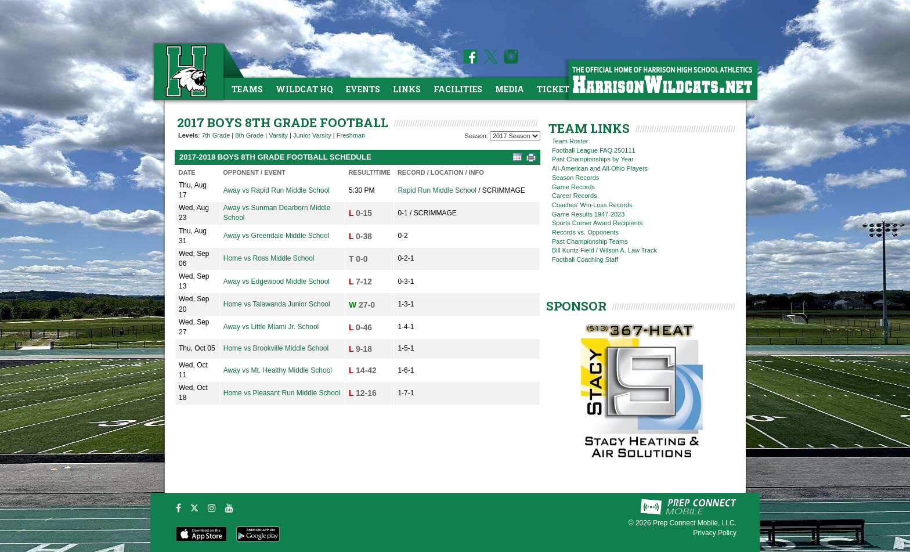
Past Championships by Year (593, 159)
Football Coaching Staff (585, 259)
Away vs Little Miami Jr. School (271, 327)
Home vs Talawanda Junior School (276, 304)
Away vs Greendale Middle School (276, 236)
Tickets (556, 89)
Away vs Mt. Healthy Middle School (277, 370)
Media (509, 89)
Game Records (573, 186)
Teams (247, 89)
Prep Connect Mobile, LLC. (694, 523)
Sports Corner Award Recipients (597, 222)
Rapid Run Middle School (437, 190)
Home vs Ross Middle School (269, 258)
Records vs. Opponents (585, 232)
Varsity (278, 135)
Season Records (575, 177)
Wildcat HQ (304, 89)
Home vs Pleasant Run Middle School (281, 393)
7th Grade (215, 135)
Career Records (574, 195)
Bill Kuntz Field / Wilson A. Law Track (604, 250)
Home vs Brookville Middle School (275, 348)
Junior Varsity (312, 135)
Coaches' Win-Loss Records (592, 204)
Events (363, 89)
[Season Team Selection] (515, 135)
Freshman (351, 135)
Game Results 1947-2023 (588, 214)
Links (407, 89)
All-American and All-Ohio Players (600, 168)
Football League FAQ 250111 (593, 150)
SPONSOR (576, 306)
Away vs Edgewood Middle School (276, 281)
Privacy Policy (714, 533)
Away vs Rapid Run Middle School (276, 190)
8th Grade (249, 135)
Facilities (458, 89)
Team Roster (570, 141)
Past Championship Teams (590, 241)
